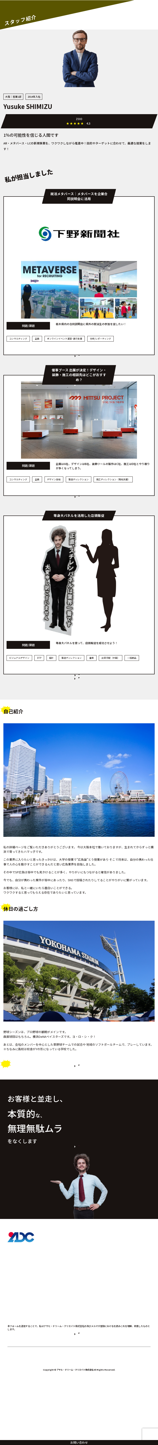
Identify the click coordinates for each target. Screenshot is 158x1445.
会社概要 (14, 1369)
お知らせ (14, 1358)
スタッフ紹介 (17, 1334)
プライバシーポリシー (98, 1382)
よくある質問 (17, 1346)
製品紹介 (14, 1310)
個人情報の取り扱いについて (94, 1423)
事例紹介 (14, 1322)
